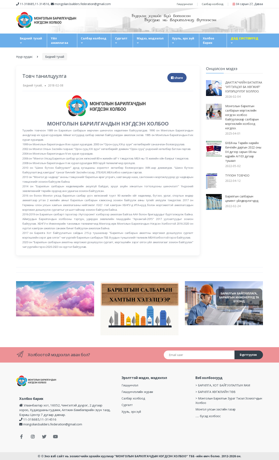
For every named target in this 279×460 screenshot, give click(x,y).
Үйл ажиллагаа (59, 40)
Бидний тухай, (32, 85)
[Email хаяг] (199, 355)
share (177, 78)
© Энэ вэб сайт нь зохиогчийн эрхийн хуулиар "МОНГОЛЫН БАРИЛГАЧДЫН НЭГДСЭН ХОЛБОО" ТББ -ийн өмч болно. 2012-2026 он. (141, 456)
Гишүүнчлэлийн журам (137, 392)
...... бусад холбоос (208, 416)
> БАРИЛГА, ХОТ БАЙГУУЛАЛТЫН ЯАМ (222, 385)
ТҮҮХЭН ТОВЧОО (237, 175)
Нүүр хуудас (24, 57)
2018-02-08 (55, 85)
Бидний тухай (31, 38)
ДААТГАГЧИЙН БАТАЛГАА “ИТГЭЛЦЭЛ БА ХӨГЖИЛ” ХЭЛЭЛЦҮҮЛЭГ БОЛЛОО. (243, 86)
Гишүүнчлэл (185, 4)
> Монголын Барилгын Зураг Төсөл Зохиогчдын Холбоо (228, 400)
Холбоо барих (208, 40)
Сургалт (121, 38)
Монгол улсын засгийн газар (215, 409)
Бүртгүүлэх (248, 355)
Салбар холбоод (212, 4)
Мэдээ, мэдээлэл (150, 38)
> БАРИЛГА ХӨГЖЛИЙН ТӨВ (215, 392)
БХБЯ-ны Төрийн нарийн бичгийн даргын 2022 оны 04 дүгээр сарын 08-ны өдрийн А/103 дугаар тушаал (243, 152)
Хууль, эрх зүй (183, 38)
